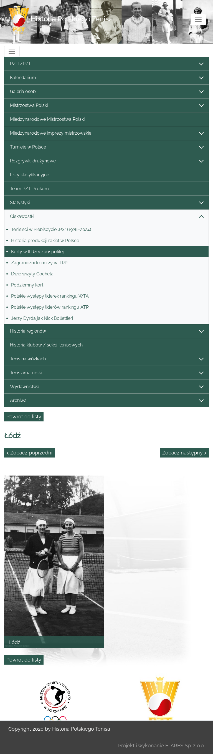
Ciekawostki (106, 217)
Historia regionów (106, 331)
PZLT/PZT (106, 64)
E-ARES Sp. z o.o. (185, 745)
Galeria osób (106, 92)
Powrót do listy (23, 416)
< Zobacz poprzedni (29, 453)
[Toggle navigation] (198, 19)
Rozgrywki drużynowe (106, 161)
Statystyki (106, 203)
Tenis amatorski (106, 373)
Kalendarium (106, 78)
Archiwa (106, 401)
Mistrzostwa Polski (106, 106)
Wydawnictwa (106, 387)
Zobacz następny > (184, 453)
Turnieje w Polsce (106, 147)
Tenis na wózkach (106, 359)
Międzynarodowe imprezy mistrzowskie (106, 133)
